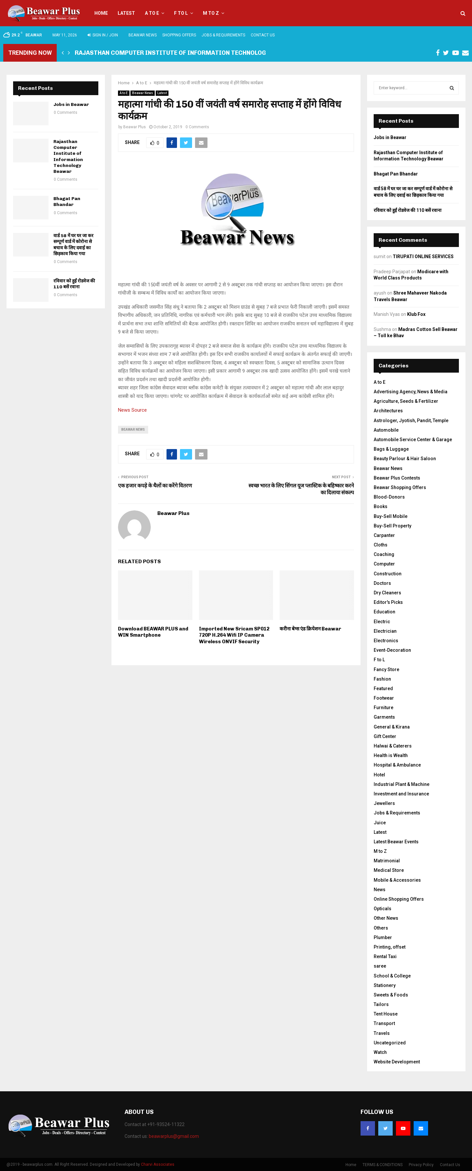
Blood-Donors (389, 497)
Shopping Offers (179, 35)
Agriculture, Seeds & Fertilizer (406, 401)
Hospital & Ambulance (397, 765)
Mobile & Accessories (397, 880)
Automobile (386, 430)
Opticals (382, 908)
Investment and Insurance (401, 793)
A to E (152, 13)
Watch (380, 1052)
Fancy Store (386, 669)
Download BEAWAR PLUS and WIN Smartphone (153, 632)
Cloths (380, 544)
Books (380, 506)
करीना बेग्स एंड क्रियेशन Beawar (310, 629)
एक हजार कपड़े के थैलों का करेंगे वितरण (155, 486)
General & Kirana (392, 726)
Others (381, 928)
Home (101, 13)
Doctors (382, 583)
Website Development (397, 1061)
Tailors (381, 1004)
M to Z (211, 13)
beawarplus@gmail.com (174, 1136)
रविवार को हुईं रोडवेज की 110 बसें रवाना (74, 284)
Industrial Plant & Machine (401, 784)
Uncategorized (390, 1042)
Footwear (384, 698)
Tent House (386, 1014)
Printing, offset (389, 947)
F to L (181, 13)
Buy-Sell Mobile (390, 516)
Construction (388, 573)
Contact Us (263, 35)
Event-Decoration (392, 650)
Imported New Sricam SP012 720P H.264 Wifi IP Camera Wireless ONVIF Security (234, 635)
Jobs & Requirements (223, 35)
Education (384, 611)
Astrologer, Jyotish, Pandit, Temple (411, 420)
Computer (384, 563)
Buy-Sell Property (392, 525)
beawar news (133, 429)
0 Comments (197, 127)
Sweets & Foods (391, 994)
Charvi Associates (157, 1164)
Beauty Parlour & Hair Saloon (405, 458)
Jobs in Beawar (71, 104)
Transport (384, 1023)
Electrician (385, 631)
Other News (386, 918)
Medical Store (389, 870)
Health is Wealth (391, 755)
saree (380, 966)
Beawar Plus (134, 127)
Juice (380, 822)
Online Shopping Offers (399, 899)
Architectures (388, 410)
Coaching (384, 554)
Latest (126, 13)
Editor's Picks (388, 602)
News (379, 889)
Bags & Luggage (391, 449)
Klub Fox (416, 314)
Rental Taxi (385, 956)
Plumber (383, 937)
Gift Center (385, 736)
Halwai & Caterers (393, 746)
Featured (383, 688)
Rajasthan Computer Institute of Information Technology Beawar (185, 52)
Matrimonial (387, 860)
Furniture (383, 707)
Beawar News (142, 35)
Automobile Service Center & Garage (413, 439)
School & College (392, 975)
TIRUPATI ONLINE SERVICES (423, 256)
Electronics (386, 640)
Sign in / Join (103, 35)
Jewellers (384, 803)
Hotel (379, 774)
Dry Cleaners (387, 592)
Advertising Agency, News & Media (410, 391)
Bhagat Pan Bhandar (66, 201)
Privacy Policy (421, 1164)
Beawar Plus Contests (397, 478)
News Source (132, 410)
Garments (384, 717)
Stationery (385, 985)
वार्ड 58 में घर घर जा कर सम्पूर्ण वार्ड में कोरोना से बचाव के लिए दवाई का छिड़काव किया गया (73, 245)
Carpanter (384, 535)
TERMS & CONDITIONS (383, 1164)
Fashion (382, 679)
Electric (382, 621)
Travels (382, 1033)
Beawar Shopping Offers (400, 487)
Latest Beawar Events (396, 841)
